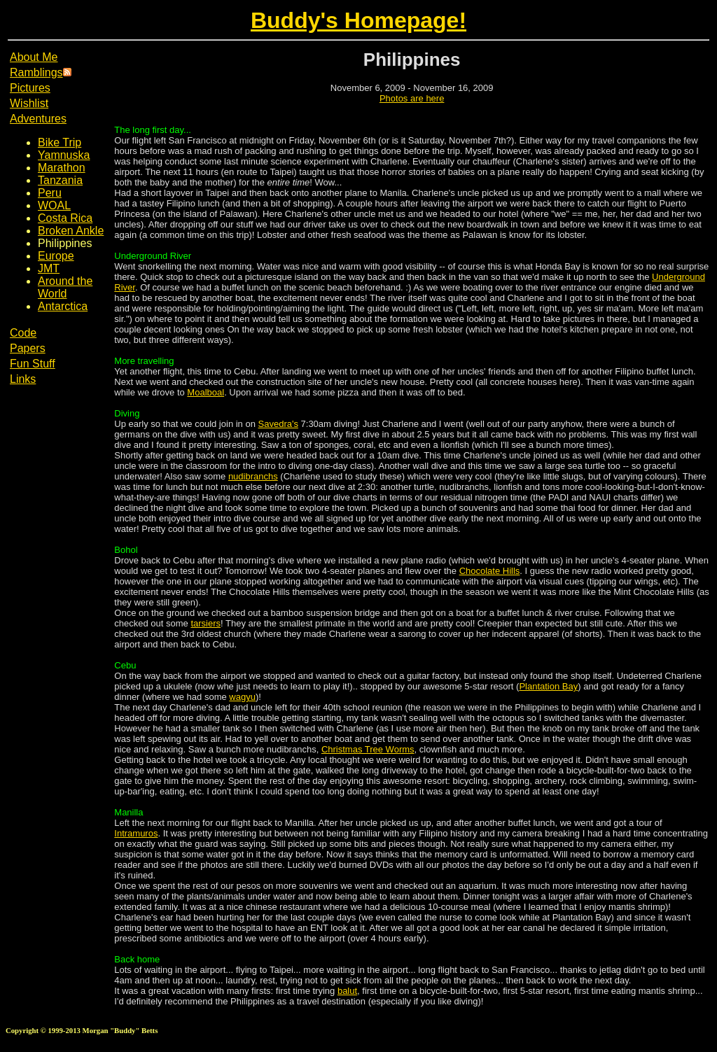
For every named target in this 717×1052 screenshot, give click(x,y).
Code (23, 333)
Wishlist (29, 103)
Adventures (38, 119)
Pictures (30, 88)
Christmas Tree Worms (368, 749)
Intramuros (136, 833)
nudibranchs (253, 476)
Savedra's (278, 424)
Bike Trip (59, 142)
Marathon (61, 168)
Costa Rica (65, 218)
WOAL (54, 205)
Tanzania (60, 180)
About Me (33, 57)
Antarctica (63, 306)
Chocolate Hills (489, 571)
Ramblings (36, 72)
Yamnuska (64, 155)
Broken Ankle (71, 231)
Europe (56, 256)
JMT (49, 268)
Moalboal (205, 392)
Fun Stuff (32, 364)
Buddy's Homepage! (358, 20)
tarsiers (205, 623)
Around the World (65, 287)
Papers (28, 348)
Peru (50, 193)
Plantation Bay (548, 686)
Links (23, 379)
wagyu (242, 697)
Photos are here (412, 98)
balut (347, 991)
